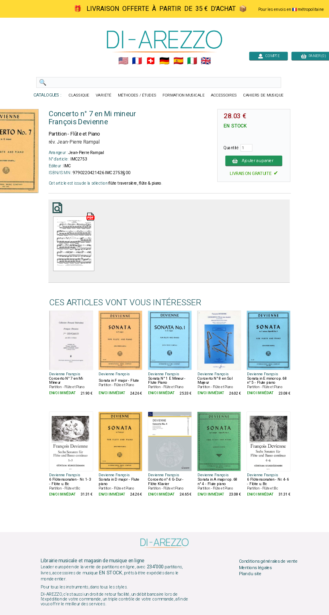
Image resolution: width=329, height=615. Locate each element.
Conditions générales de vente (268, 561)
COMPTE (269, 55)
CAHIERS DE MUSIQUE (263, 95)
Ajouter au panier (254, 160)
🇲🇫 (137, 61)
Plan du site (250, 574)
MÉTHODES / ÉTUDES (137, 95)
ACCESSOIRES (224, 95)
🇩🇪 (164, 61)
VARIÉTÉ (103, 95)
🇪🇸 (178, 61)
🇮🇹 (192, 61)
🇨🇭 (151, 61)
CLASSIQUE (79, 95)
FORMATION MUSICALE (183, 95)
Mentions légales (255, 567)
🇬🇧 (206, 61)
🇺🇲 (123, 61)
